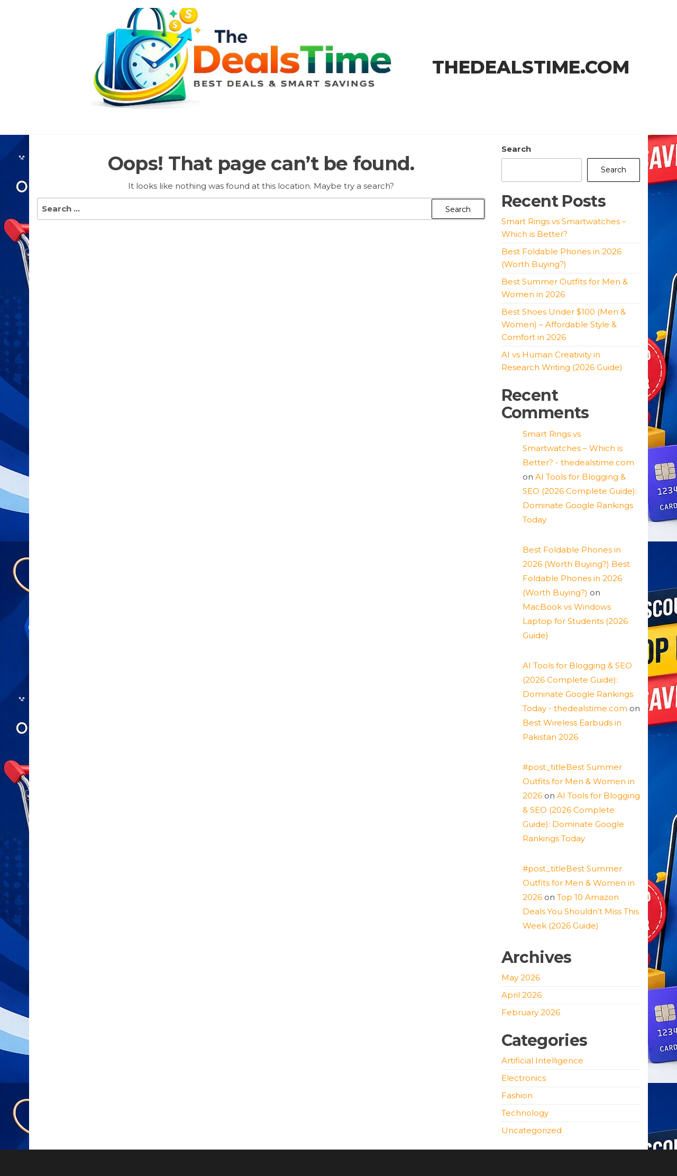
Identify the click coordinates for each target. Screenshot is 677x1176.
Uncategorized (531, 1130)
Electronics (523, 1078)
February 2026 (530, 1012)
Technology (524, 1113)
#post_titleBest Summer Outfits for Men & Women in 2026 (579, 781)
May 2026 (520, 977)
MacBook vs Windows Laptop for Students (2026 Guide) (575, 621)
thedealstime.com (530, 67)
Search (516, 149)
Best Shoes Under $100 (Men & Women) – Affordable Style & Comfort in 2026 (563, 324)
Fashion (517, 1095)
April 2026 (521, 995)
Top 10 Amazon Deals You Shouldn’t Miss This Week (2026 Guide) (581, 911)
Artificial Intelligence (542, 1060)
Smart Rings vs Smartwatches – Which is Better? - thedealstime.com (578, 448)
